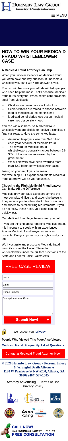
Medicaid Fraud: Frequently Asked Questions (33, 345)
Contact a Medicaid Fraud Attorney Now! (33, 353)
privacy (41, 331)
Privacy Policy (33, 386)
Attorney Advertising (21, 382)
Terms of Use (49, 382)
